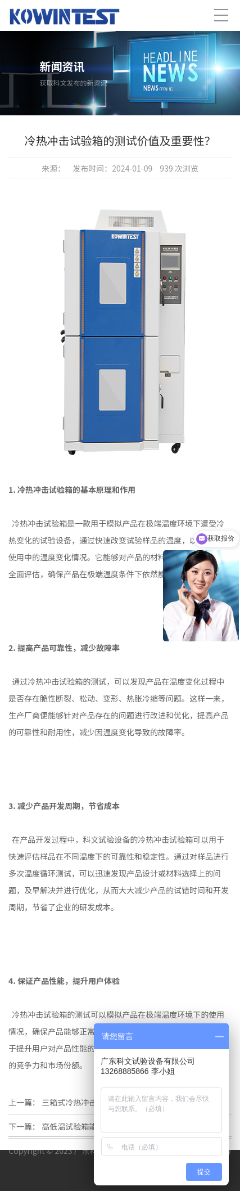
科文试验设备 (106, 839)
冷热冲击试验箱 (55, 681)
